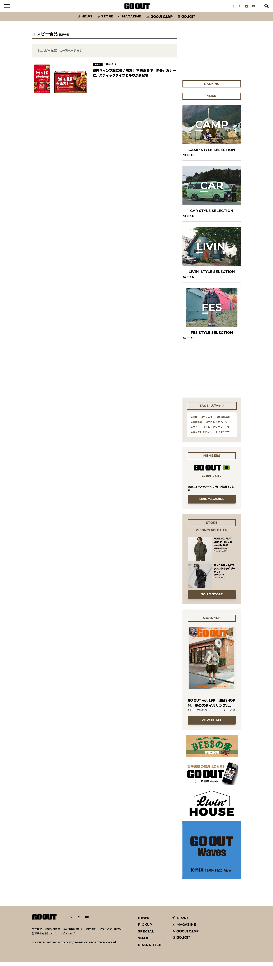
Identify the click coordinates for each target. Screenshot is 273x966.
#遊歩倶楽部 (223, 421)
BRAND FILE (149, 948)
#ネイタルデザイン (201, 435)
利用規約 (91, 932)
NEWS (144, 921)
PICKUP (145, 928)
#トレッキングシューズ (216, 430)
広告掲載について (73, 932)
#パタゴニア (222, 435)
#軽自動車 (196, 425)
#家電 (194, 421)
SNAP (143, 942)
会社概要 (37, 932)
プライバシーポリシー (112, 932)
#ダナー (195, 430)
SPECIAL (146, 935)
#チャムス (207, 421)
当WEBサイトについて (44, 937)
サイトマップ (67, 937)
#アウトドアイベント (217, 425)
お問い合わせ (52, 932)
